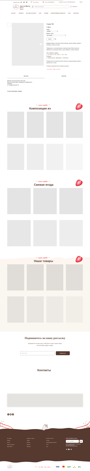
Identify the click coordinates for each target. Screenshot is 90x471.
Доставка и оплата (31, 13)
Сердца (28, 440)
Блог (40, 13)
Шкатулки (29, 446)
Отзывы (46, 13)
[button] (71, 2)
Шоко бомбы (9, 446)
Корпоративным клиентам (58, 13)
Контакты (76, 13)
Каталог (13, 13)
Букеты (8, 442)
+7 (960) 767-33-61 (62, 2)
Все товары (9, 438)
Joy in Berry (25, 6)
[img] (16, 7)
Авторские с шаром (30, 438)
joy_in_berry (36, 2)
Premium (21, 13)
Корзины (28, 442)
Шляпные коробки (10, 444)
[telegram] (13, 414)
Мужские (28, 444)
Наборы (8, 440)
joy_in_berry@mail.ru (50, 2)
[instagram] (11, 414)
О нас (69, 13)
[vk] (8, 414)
